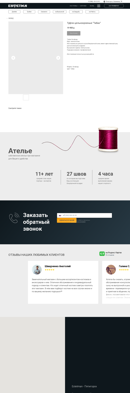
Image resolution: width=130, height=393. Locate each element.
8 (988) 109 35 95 (94, 1)
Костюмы (73, 6)
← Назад (10, 18)
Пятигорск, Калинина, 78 (114, 1)
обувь (92, 6)
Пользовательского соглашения (78, 221)
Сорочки (83, 6)
